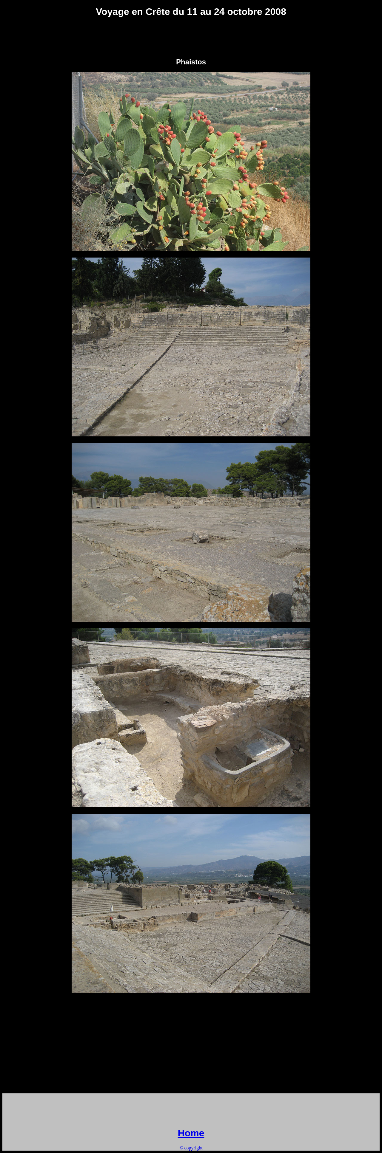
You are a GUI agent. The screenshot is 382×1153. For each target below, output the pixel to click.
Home (191, 1133)
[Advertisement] (191, 37)
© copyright (190, 1147)
